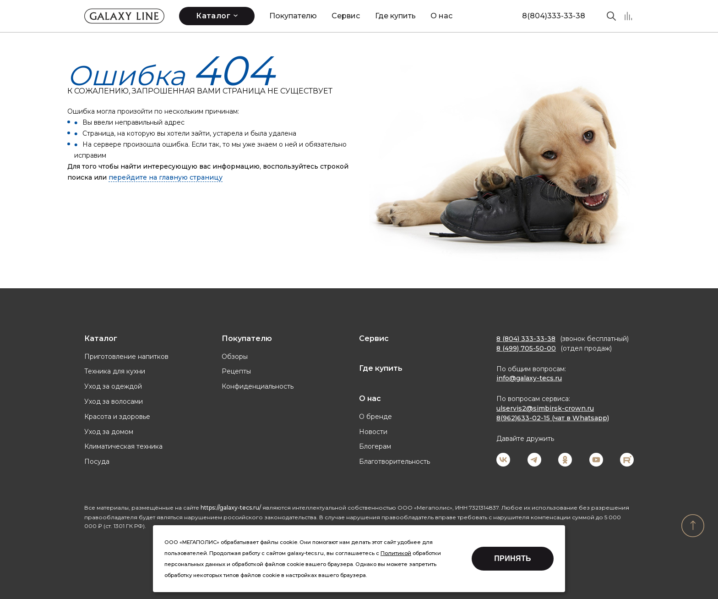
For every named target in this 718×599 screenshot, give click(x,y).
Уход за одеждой (113, 386)
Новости (373, 432)
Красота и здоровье (117, 416)
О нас (441, 15)
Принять (512, 558)
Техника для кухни (114, 371)
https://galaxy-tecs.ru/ (231, 507)
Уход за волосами (113, 401)
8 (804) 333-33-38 (525, 339)
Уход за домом (108, 432)
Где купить (395, 15)
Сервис (346, 15)
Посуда (96, 461)
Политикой (396, 553)
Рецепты (236, 371)
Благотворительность (394, 461)
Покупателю (293, 15)
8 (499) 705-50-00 (526, 348)
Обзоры (235, 356)
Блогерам (375, 446)
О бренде (375, 416)
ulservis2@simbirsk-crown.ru (545, 408)
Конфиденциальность (258, 386)
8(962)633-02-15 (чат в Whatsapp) (552, 418)
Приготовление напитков (126, 356)
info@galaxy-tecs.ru (529, 378)
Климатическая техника (123, 446)
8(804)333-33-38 (553, 15)
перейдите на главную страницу (166, 177)
